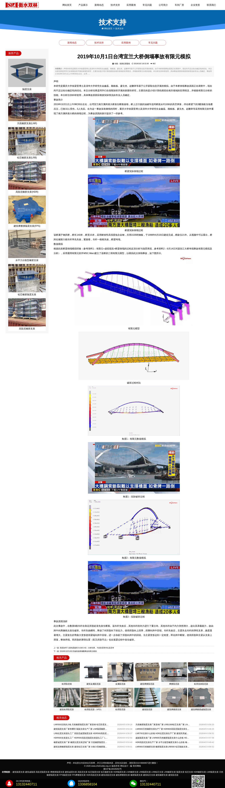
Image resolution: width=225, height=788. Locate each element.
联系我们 (211, 5)
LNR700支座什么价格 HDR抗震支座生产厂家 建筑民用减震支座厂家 (162, 733)
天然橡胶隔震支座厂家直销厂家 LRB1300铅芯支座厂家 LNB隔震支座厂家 (162, 724)
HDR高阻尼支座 (93, 775)
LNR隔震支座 (212, 772)
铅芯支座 (189, 772)
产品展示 (83, 5)
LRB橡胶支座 (170, 772)
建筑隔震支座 (18, 772)
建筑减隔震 (30, 772)
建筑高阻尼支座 (108, 775)
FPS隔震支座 (65, 775)
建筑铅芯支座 (149, 775)
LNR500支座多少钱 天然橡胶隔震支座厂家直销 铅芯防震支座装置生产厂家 (81, 724)
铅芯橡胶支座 (107, 772)
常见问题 (147, 5)
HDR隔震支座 (119, 772)
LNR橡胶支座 (132, 772)
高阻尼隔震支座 (43, 772)
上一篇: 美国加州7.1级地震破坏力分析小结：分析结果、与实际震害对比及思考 (84, 648)
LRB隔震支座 (145, 772)
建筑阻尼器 (173, 775)
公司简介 (163, 5)
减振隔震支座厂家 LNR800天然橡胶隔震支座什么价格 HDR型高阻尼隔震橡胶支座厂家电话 (162, 738)
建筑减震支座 (71, 772)
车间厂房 (179, 5)
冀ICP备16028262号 (112, 769)
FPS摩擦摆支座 (79, 775)
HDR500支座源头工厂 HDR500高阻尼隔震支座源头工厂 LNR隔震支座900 (81, 738)
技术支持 (115, 5)
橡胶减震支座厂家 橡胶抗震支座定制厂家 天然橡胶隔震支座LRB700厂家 (81, 742)
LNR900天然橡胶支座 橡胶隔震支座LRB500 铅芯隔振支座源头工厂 (162, 747)
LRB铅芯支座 (157, 772)
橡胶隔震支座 (136, 775)
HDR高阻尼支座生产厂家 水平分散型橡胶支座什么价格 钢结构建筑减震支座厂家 (162, 742)
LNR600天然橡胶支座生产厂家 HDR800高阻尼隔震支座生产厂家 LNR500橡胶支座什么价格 (162, 729)
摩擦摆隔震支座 (57, 772)
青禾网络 (135, 766)
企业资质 (195, 5)
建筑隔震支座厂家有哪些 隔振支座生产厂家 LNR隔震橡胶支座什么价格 (81, 729)
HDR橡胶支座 (200, 772)
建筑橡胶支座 (162, 775)
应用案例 (131, 5)
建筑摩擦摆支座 (123, 775)
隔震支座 (180, 772)
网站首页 (67, 5)
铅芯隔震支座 (94, 772)
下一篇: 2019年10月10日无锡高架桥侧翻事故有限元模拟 (75, 651)
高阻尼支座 (82, 772)
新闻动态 (99, 5)
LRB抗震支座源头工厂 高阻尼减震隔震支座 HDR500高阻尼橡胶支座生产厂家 (81, 733)
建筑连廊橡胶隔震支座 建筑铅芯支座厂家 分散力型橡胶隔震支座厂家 (81, 747)
